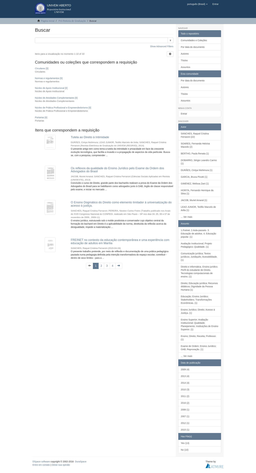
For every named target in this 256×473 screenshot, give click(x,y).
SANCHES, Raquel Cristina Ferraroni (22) (195, 135)
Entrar (184, 113)
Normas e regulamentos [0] (49, 78)
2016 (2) (185, 403)
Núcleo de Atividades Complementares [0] (56, 98)
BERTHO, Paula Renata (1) (195, 153)
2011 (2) (185, 396)
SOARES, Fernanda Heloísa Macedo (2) (195, 145)
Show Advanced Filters (161, 46)
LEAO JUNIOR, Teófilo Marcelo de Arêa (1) (198, 209)
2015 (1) (185, 429)
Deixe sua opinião (61, 465)
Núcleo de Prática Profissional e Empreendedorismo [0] (63, 107)
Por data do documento (193, 47)
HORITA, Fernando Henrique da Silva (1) (197, 192)
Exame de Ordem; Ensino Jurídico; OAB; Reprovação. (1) (198, 348)
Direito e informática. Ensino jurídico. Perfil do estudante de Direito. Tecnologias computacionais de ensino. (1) (199, 271)
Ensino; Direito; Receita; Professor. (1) (198, 338)
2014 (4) (185, 383)
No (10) (185, 450)
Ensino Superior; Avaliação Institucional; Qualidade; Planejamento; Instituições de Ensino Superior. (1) (199, 324)
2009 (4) (185, 369)
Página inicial (48, 21)
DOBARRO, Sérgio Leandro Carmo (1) (199, 162)
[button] (197, 4)
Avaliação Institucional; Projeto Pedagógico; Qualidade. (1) (196, 245)
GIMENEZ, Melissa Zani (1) (195, 183)
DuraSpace (80, 461)
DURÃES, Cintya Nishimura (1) (197, 170)
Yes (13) (185, 443)
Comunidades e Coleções (194, 40)
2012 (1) (185, 423)
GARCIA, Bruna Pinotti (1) (194, 177)
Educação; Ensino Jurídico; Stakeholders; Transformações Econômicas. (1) (196, 299)
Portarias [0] (41, 117)
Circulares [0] (41, 68)
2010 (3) (185, 389)
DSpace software (41, 461)
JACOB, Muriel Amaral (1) (194, 200)
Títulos (184, 60)
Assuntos (185, 67)
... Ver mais (186, 217)
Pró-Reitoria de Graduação (72, 21)
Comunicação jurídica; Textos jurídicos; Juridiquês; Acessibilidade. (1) (199, 256)
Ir (170, 40)
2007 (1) (185, 416)
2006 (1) (185, 409)
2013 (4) (185, 376)
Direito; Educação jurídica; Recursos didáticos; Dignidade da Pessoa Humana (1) (199, 286)
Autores (185, 53)
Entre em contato (41, 465)
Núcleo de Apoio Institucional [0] (51, 88)
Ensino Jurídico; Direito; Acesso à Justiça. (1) (198, 311)
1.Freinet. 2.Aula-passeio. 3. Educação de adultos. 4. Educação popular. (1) (198, 233)
